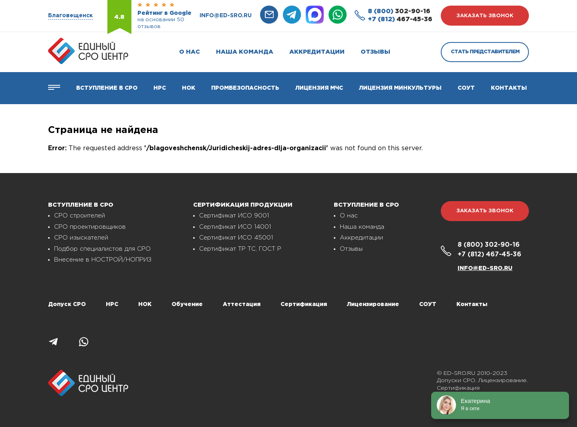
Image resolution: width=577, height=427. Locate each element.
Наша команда (244, 51)
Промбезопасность (245, 88)
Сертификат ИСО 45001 (236, 237)
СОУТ (466, 88)
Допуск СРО (67, 304)
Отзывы (375, 51)
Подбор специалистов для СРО (102, 249)
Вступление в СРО (106, 88)
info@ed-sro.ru (226, 15)
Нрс (159, 88)
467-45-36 (400, 19)
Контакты (509, 88)
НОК (188, 88)
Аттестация (241, 304)
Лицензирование (373, 304)
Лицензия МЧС (319, 88)
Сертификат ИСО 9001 (234, 215)
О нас (189, 51)
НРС (112, 304)
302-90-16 (399, 11)
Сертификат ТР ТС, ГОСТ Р (240, 249)
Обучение (187, 304)
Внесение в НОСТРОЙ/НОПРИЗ (102, 259)
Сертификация (303, 304)
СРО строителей (79, 215)
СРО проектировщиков (90, 227)
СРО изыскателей (81, 237)
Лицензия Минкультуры (400, 88)
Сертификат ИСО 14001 (235, 227)
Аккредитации (317, 51)
